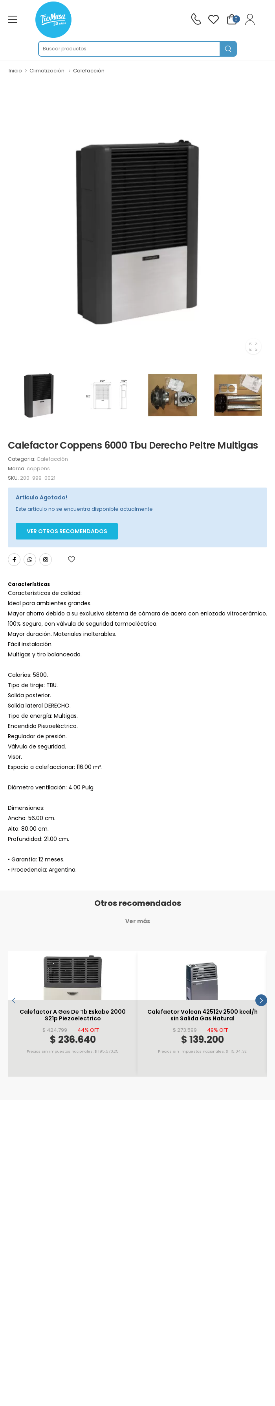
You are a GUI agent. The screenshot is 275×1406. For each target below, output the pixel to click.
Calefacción (88, 70)
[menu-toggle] (12, 19)
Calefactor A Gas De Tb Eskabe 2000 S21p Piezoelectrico (73, 1015)
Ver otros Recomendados (67, 531)
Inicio (15, 70)
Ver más (137, 921)
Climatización (46, 70)
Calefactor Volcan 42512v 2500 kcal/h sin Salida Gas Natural (202, 1015)
